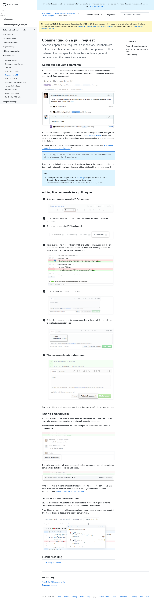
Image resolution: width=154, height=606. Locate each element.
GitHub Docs (12, 5)
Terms (59, 597)
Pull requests (8, 19)
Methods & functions (12, 71)
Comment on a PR (11, 75)
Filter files (8, 68)
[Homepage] (95, 597)
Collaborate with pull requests (67, 13)
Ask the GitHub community (53, 582)
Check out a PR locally (13, 97)
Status (82, 597)
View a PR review (11, 79)
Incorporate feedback (12, 86)
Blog (141, 597)
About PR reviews (11, 60)
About (147, 597)
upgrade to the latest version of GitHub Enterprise (95, 26)
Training (134, 597)
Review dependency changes (15, 82)
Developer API (124, 597)
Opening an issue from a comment (70, 491)
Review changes (49, 16)
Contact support (49, 585)
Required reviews (11, 90)
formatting (80, 178)
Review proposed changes (14, 64)
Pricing (114, 597)
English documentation (97, 6)
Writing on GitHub (53, 563)
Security (74, 597)
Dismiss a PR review (12, 93)
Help (88, 597)
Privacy (66, 597)
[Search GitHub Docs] (134, 14)
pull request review (93, 135)
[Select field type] (94, 14)
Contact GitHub (104, 597)
